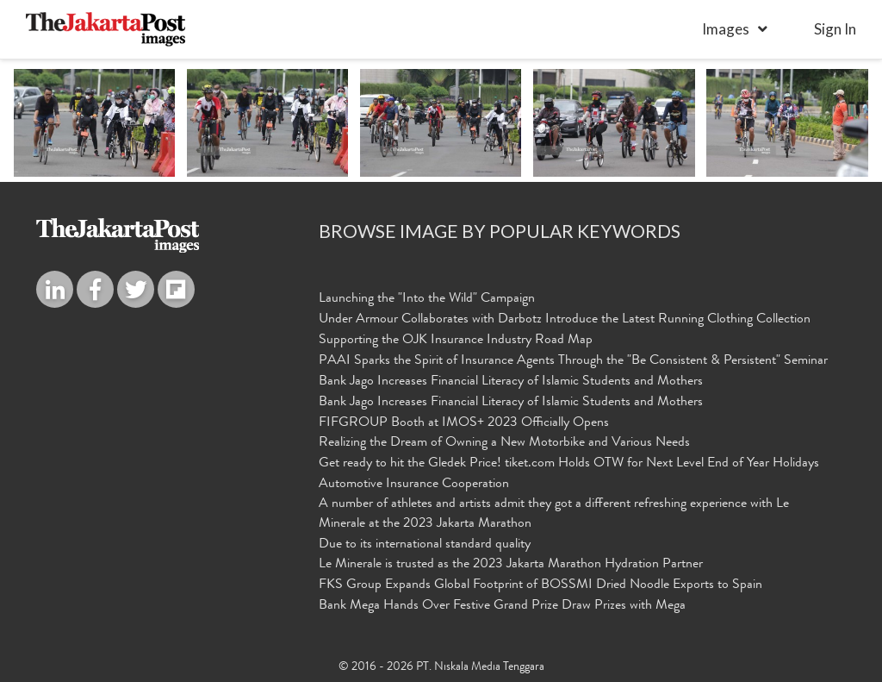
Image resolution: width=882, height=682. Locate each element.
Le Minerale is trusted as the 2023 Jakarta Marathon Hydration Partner (511, 565)
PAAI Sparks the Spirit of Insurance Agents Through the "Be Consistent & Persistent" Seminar (573, 361)
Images (725, 29)
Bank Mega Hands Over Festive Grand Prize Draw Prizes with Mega (502, 606)
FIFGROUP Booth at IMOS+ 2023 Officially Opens (464, 423)
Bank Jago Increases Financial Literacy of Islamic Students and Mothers (511, 382)
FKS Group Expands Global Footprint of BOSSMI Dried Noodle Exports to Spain (540, 585)
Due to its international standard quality (425, 545)
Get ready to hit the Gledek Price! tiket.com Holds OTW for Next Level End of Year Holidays (569, 464)
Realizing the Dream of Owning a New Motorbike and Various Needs (504, 443)
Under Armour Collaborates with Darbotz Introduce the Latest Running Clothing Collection (565, 320)
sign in (835, 29)
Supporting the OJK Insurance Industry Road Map (456, 340)
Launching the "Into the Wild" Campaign (427, 299)
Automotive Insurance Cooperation (414, 484)
